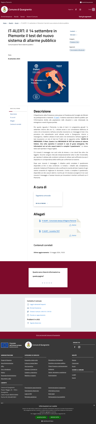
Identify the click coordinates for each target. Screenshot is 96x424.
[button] (48, 421)
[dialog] (48, 414)
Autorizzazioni (52, 375)
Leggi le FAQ (28, 394)
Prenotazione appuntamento (33, 388)
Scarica (72, 225)
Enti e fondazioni (6, 369)
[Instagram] (77, 9)
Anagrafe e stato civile (31, 360)
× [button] (94, 405)
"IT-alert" (56, 117)
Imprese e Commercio (31, 369)
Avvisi (17, 23)
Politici (3, 372)
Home (4, 23)
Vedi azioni (74, 35)
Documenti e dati (6, 379)
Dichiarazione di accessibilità (56, 397)
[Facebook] (73, 9)
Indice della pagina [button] (15, 108)
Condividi (73, 31)
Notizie (74, 360)
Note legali (51, 394)
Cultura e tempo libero (31, 363)
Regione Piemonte (6, 2)
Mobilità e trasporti (30, 376)
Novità (11, 23)
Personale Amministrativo (8, 376)
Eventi (74, 378)
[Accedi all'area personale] (86, 2)
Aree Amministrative (7, 363)
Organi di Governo (6, 360)
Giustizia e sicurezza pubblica (56, 363)
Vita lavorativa (29, 366)
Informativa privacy (54, 391)
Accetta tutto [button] (41, 417)
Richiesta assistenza (30, 397)
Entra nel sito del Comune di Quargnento (48, 335)
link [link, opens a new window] (64, 413)
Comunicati (75, 363)
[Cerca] (93, 9)
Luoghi (74, 375)
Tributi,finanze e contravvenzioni (57, 366)
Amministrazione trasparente (56, 388)
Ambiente (51, 369)
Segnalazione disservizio (32, 391)
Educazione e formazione (55, 360)
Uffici (2, 366)
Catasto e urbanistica (31, 372)
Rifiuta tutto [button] (55, 417)
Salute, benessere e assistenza (57, 372)
